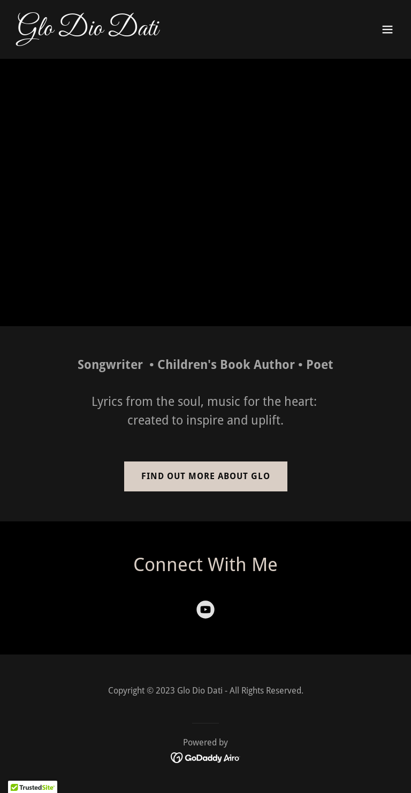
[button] (387, 29)
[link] (87, 31)
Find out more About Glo (205, 476)
